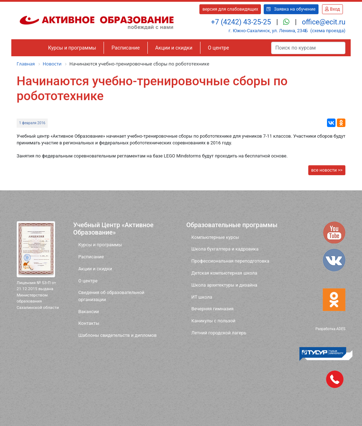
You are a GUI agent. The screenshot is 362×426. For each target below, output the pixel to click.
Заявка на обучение (291, 9)
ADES (340, 329)
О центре (218, 48)
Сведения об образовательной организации (111, 296)
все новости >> (327, 170)
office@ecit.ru (323, 22)
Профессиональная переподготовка (230, 261)
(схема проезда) (327, 30)
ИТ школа (201, 297)
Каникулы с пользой (213, 320)
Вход (332, 9)
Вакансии (88, 311)
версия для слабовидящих (230, 9)
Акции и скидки (173, 48)
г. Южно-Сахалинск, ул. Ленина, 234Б (268, 30)
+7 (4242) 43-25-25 (242, 22)
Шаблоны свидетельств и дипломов (117, 335)
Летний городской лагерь (218, 332)
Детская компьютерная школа (224, 273)
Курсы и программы (72, 48)
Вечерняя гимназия (212, 308)
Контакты (88, 323)
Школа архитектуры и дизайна (224, 285)
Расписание (126, 48)
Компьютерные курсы (215, 237)
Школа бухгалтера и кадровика (224, 249)
